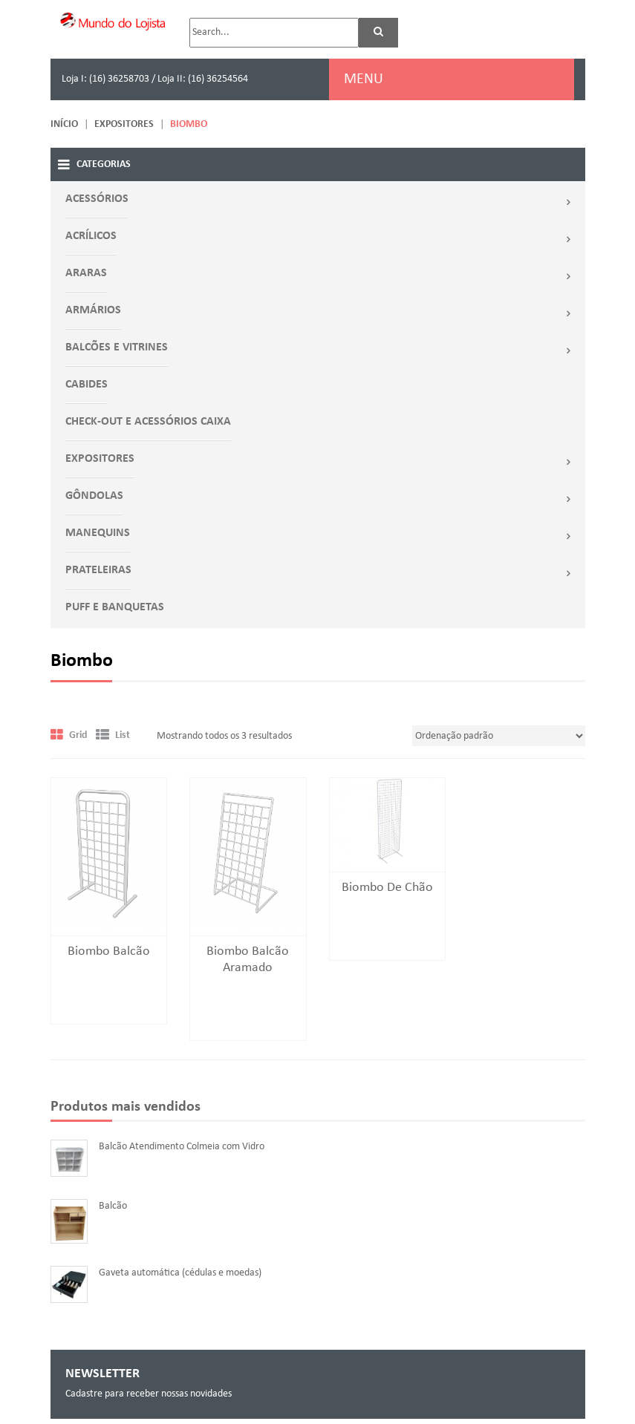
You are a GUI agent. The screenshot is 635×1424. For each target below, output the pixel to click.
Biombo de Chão (387, 888)
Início (64, 124)
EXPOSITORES (124, 124)
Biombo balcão (109, 951)
